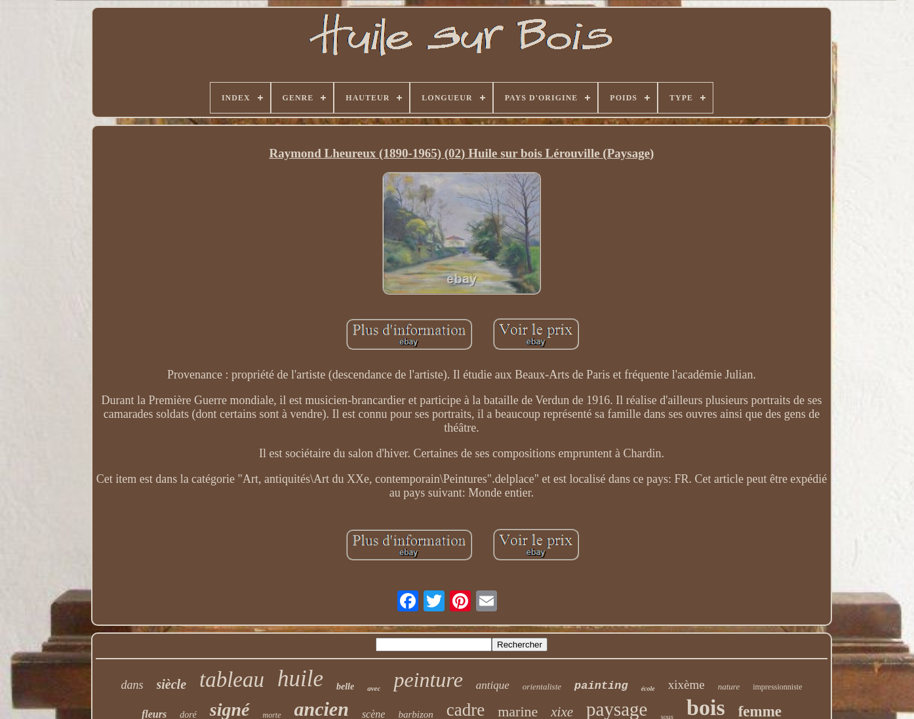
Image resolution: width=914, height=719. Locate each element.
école (648, 688)
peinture (427, 679)
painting (601, 686)
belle (345, 686)
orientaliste (542, 686)
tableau (231, 679)
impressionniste (777, 686)
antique (492, 685)
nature (729, 686)
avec (373, 688)
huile (300, 678)
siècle (172, 684)
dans (132, 684)
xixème (686, 684)
